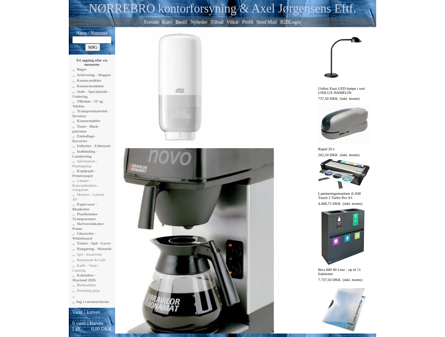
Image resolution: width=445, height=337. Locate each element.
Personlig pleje (88, 290)
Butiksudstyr (86, 285)
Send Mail (267, 22)
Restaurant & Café (91, 260)
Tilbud (216, 22)
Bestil (181, 22)
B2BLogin (290, 22)
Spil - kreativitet (89, 254)
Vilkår (233, 22)
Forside (151, 22)
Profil (247, 22)
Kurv (167, 22)
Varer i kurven (86, 312)
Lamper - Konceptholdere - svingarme (85, 185)
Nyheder (199, 22)
